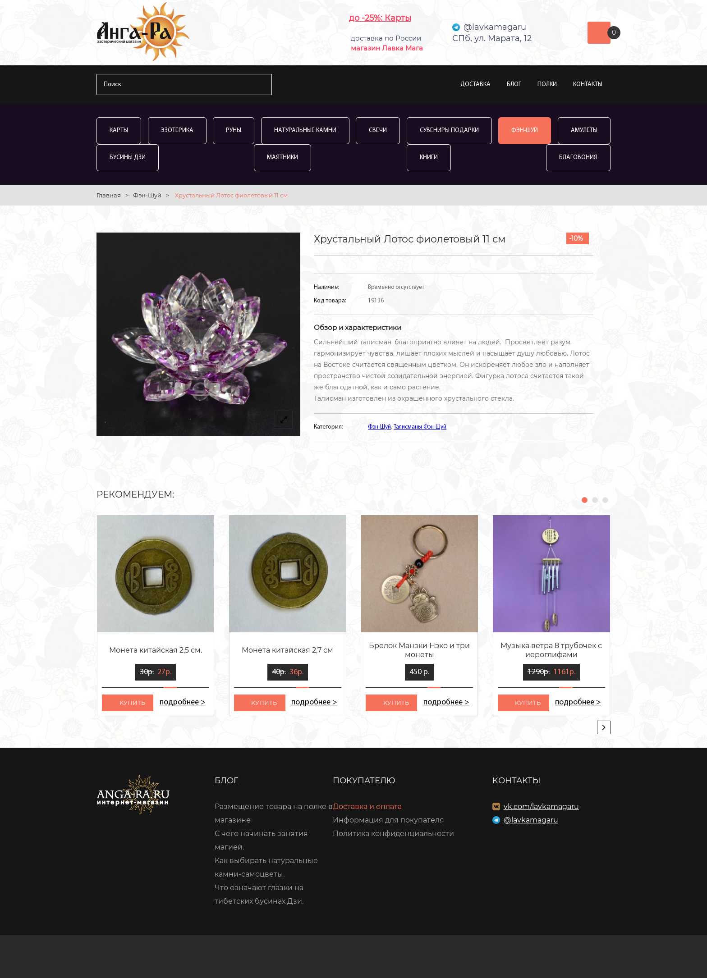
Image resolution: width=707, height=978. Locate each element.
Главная (108, 195)
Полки (547, 84)
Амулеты (584, 130)
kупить (132, 702)
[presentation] (604, 727)
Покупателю (364, 781)
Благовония (578, 157)
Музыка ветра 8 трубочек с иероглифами (551, 650)
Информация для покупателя (388, 820)
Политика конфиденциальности (393, 833)
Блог (514, 84)
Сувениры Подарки (449, 130)
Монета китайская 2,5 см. (155, 650)
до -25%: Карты (380, 18)
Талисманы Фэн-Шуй (420, 427)
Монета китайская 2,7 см (287, 650)
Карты (119, 130)
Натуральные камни (305, 130)
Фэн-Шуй (524, 130)
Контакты (587, 84)
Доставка (475, 84)
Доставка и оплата (367, 806)
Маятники (282, 157)
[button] (585, 500)
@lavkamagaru (531, 820)
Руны (233, 130)
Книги (429, 157)
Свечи (378, 130)
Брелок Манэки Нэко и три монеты (419, 650)
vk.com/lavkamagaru (541, 806)
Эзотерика (177, 130)
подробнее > (182, 702)
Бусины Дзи (128, 157)
